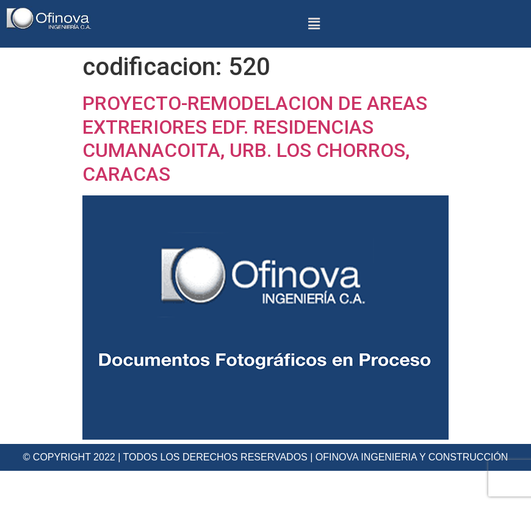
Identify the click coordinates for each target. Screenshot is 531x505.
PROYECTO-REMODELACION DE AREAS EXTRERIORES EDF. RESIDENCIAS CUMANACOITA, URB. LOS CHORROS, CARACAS (254, 138)
